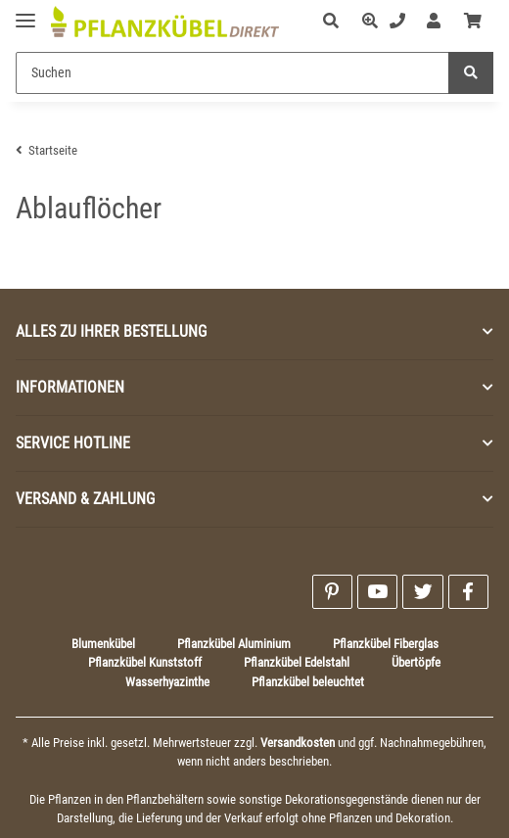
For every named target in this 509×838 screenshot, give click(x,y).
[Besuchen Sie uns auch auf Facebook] (468, 592)
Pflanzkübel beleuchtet (308, 682)
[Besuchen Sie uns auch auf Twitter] (422, 592)
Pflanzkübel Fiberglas (386, 643)
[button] (330, 21)
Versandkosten (297, 742)
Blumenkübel (103, 643)
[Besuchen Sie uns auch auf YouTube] (377, 592)
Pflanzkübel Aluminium (234, 643)
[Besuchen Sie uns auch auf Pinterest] (332, 592)
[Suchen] (232, 73)
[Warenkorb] (472, 21)
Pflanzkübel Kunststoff (145, 662)
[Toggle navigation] (25, 12)
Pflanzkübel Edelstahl (296, 662)
